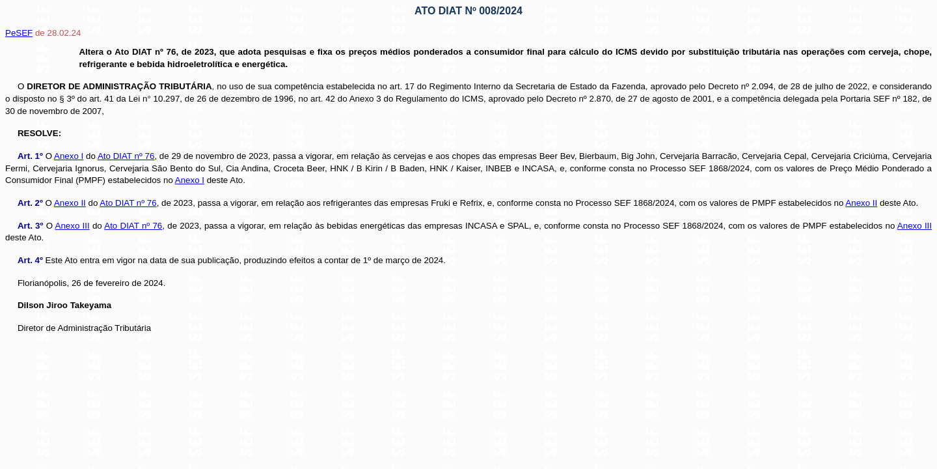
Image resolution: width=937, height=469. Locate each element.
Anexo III (72, 226)
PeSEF (19, 33)
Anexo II (70, 203)
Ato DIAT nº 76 (126, 156)
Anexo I (68, 156)
